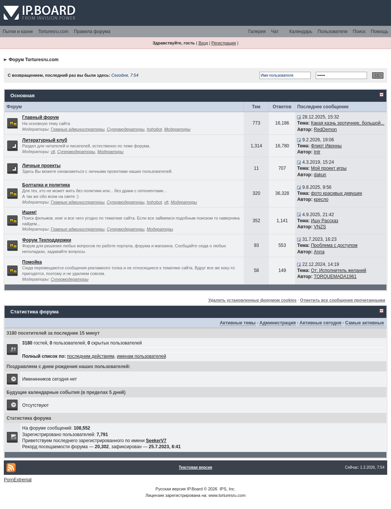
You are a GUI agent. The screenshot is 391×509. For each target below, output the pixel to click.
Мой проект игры (328, 168)
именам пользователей (141, 356)
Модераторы (177, 129)
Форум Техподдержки (46, 240)
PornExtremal (18, 479)
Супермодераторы (126, 129)
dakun (320, 174)
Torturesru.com (53, 31)
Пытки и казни (18, 31)
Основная (22, 95)
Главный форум (40, 117)
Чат (275, 31)
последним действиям (90, 356)
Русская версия (171, 489)
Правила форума (92, 31)
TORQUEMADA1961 (335, 276)
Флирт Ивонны (326, 146)
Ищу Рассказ (324, 220)
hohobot (154, 129)
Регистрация (223, 43)
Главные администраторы (77, 129)
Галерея (257, 31)
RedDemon (325, 129)
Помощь (379, 31)
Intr (317, 152)
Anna (319, 251)
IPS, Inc (227, 489)
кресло (321, 199)
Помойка (32, 262)
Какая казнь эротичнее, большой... (347, 123)
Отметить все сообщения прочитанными (342, 300)
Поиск (359, 31)
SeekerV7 (156, 440)
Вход (203, 43)
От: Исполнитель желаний (338, 270)
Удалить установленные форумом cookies (252, 300)
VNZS (320, 226)
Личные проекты (41, 165)
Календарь (300, 31)
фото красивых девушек (336, 193)
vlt (53, 151)
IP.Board (194, 489)
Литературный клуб (44, 140)
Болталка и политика (46, 185)
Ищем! (29, 212)
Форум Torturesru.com (34, 59)
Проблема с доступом (334, 245)
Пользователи (332, 31)
